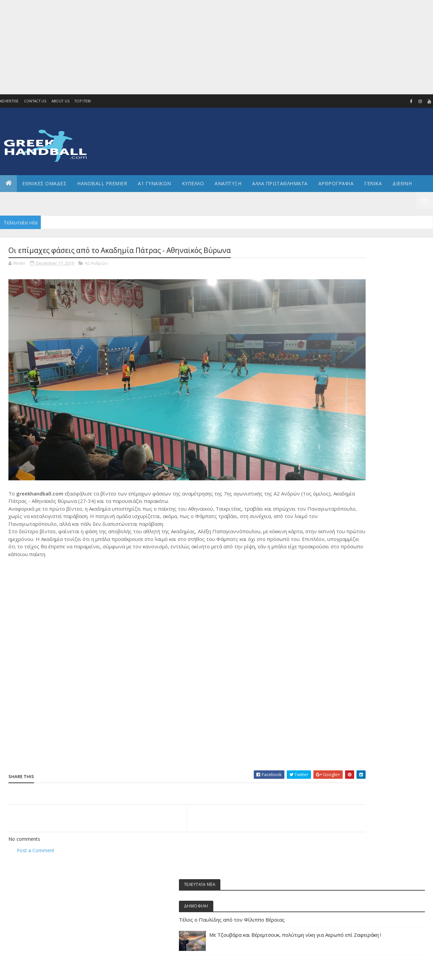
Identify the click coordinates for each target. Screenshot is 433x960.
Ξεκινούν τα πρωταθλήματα (362, 348)
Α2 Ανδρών (96, 264)
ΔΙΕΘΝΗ (341, 508)
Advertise (9, 101)
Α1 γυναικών (346, 451)
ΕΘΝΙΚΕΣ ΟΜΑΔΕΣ (44, 183)
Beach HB (343, 417)
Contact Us (35, 101)
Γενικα (373, 183)
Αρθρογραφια (336, 183)
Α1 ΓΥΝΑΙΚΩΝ (154, 183)
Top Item (82, 101)
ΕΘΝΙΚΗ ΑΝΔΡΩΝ (349, 531)
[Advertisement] (202, 47)
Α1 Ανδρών (344, 440)
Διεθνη (402, 183)
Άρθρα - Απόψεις (350, 428)
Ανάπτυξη (343, 485)
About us (60, 101)
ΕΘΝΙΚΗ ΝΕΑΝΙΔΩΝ (351, 576)
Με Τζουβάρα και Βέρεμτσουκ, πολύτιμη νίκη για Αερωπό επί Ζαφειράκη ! (391, 325)
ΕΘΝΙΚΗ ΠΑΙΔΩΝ (348, 599)
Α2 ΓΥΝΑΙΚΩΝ (346, 474)
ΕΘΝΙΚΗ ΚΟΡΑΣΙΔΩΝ (352, 565)
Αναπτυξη (228, 183)
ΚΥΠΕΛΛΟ (193, 183)
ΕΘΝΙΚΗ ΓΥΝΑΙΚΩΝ (350, 542)
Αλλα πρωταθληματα (280, 183)
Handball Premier (102, 183)
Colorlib (39, 951)
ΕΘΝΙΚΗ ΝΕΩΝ (346, 587)
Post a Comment (35, 822)
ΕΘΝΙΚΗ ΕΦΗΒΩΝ (349, 553)
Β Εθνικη (342, 497)
